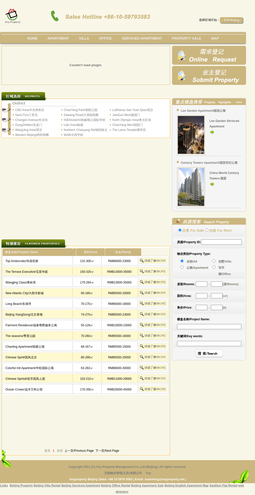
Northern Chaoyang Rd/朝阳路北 (85, 130)
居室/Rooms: (186, 284)
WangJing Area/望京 (28, 130)
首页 (47, 450)
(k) (224, 307)
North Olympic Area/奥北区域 (131, 120)
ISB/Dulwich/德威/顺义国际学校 (84, 120)
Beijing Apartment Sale (147, 485)
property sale (186, 38)
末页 (60, 450)
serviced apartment (142, 38)
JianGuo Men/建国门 (126, 115)
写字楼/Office (224, 271)
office (105, 38)
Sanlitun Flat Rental (223, 485)
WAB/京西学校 (73, 135)
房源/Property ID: (189, 242)
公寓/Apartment (197, 268)
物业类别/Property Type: (194, 254)
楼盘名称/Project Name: (193, 319)
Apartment (58, 38)
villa (84, 38)
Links (4, 485)
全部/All (193, 261)
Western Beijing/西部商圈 (32, 135)
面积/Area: (184, 296)
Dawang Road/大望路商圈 (81, 115)
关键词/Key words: (190, 336)
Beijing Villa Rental (47, 485)
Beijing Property (21, 485)
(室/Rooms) (231, 284)
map (215, 38)
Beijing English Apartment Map (187, 485)
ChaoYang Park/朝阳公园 (80, 110)
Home (32, 38)
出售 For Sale (193, 230)
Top (148, 473)
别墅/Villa (224, 261)
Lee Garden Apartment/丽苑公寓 (203, 110)
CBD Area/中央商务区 (29, 110)
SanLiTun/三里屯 (26, 115)
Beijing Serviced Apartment (80, 485)
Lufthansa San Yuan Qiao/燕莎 (132, 110)
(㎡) (225, 296)
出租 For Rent (220, 230)
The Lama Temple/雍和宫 (129, 130)
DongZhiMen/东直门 (28, 125)
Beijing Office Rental (115, 485)
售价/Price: (184, 307)
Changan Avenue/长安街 (31, 120)
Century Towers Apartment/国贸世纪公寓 (209, 163)
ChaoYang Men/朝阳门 (127, 125)
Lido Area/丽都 (73, 125)
